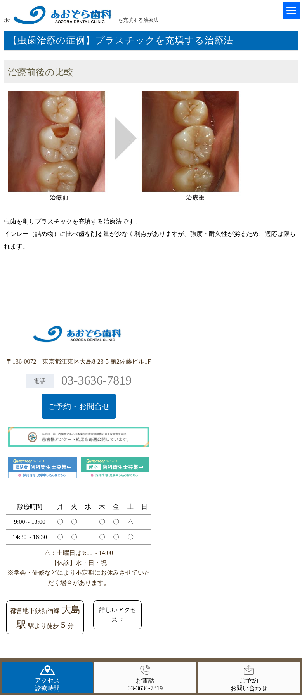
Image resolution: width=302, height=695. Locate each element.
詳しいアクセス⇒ (117, 615)
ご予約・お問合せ (79, 406)
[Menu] (291, 10)
